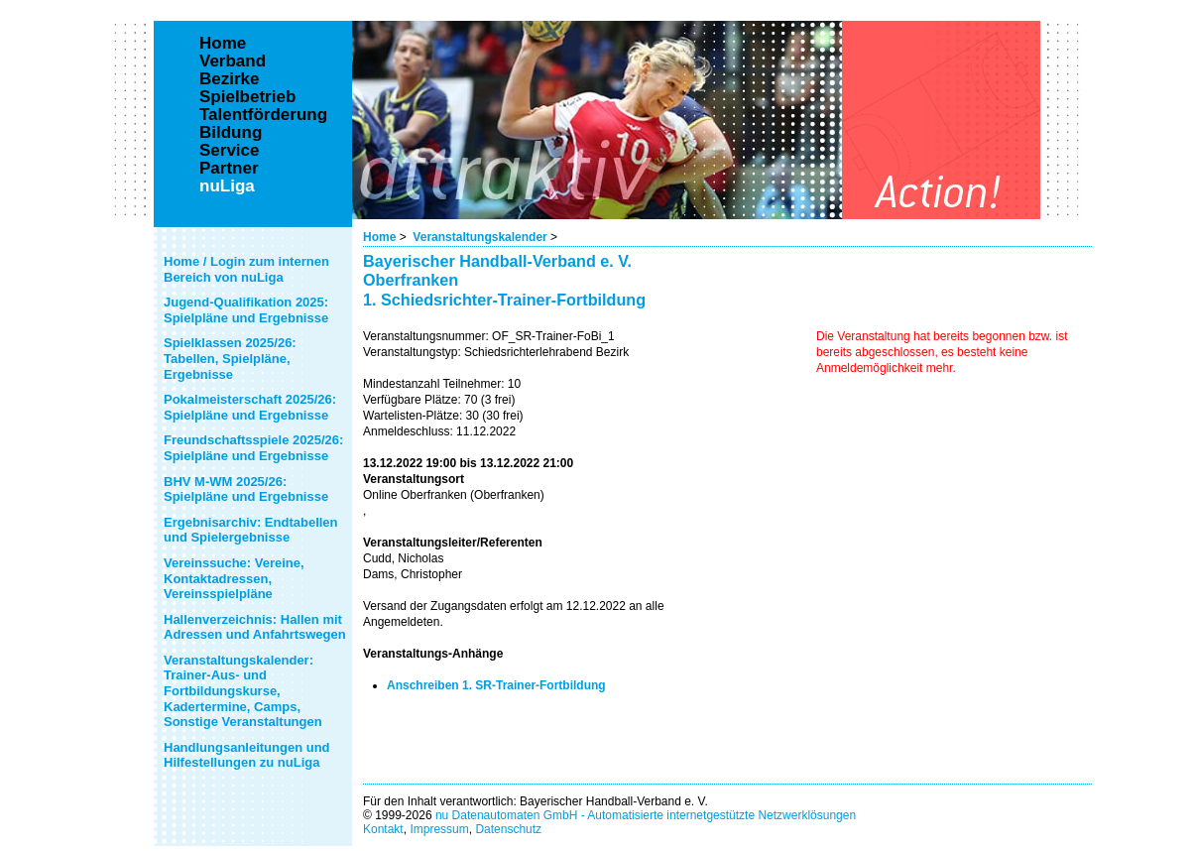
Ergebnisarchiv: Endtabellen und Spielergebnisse (251, 530)
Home (379, 237)
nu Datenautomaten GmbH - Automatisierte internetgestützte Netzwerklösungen (645, 815)
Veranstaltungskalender (479, 237)
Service (229, 151)
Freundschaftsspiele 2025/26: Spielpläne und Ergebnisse (253, 447)
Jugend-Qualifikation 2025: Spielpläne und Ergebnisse (246, 310)
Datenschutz (508, 829)
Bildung (230, 133)
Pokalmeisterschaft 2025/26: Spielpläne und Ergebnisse (250, 407)
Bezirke (229, 79)
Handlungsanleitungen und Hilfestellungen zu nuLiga (247, 755)
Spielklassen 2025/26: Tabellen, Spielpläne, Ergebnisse (230, 358)
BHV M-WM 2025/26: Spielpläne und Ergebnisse (246, 489)
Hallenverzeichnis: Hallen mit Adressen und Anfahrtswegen (255, 627)
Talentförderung (263, 115)
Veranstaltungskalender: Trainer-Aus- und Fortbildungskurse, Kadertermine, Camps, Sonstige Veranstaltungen (243, 691)
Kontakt (383, 829)
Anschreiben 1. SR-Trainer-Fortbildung (496, 685)
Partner (229, 169)
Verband (232, 61)
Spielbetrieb (247, 97)
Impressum (439, 829)
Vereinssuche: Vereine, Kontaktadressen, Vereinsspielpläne (234, 578)
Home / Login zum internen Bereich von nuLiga (246, 269)
